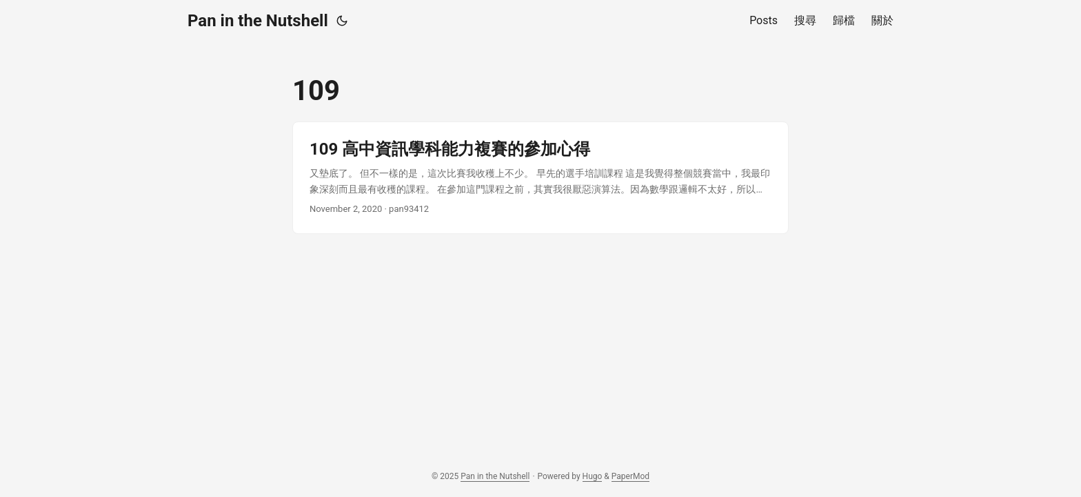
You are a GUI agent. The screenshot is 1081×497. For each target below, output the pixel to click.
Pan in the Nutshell (258, 20)
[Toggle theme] (342, 20)
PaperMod (630, 476)
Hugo (593, 476)
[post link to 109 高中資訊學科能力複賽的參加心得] (540, 177)
